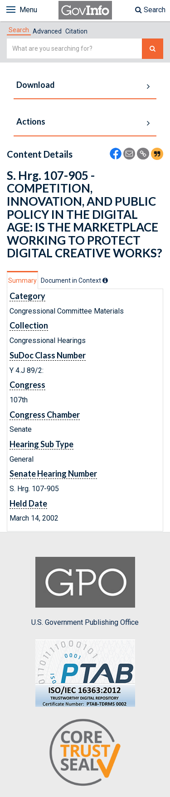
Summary (22, 280)
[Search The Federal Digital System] (152, 49)
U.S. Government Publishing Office (85, 592)
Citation (76, 31)
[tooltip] (105, 280)
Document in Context (74, 280)
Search (150, 9)
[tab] (19, 30)
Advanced (47, 31)
